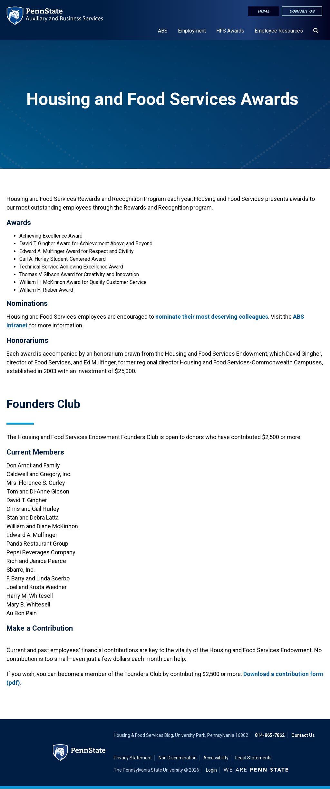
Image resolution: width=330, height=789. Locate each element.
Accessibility (215, 757)
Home (263, 11)
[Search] (316, 31)
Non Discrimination (178, 757)
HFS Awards (230, 31)
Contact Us (302, 11)
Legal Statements (253, 757)
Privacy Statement (133, 757)
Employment (192, 31)
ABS (163, 31)
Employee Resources (279, 31)
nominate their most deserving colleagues (211, 316)
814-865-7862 (270, 735)
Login (211, 770)
